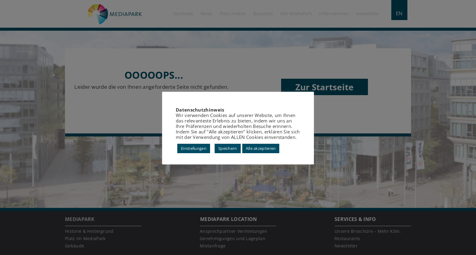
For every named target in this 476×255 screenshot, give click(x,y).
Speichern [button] (227, 148)
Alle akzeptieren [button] (261, 148)
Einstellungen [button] (193, 148)
